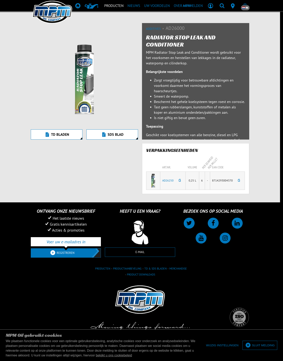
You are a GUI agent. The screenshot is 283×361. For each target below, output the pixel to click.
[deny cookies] (222, 345)
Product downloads (141, 274)
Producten (102, 268)
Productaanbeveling (127, 268)
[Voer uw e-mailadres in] (66, 241)
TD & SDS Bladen (155, 268)
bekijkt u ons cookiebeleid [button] (114, 355)
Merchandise (178, 268)
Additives (156, 29)
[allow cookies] (259, 345)
